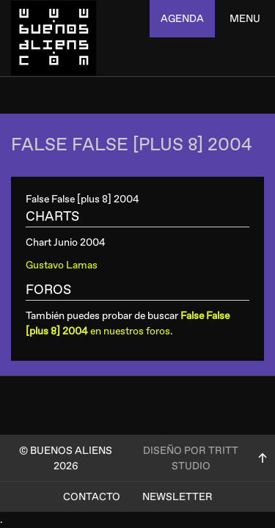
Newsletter (177, 497)
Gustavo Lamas (62, 265)
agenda (182, 18)
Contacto (91, 497)
